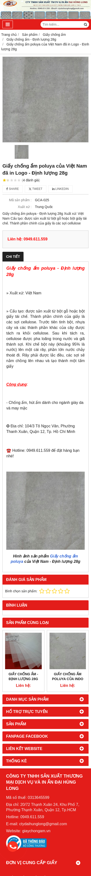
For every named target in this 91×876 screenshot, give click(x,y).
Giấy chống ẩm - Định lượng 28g (23, 676)
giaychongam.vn (36, 831)
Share (12, 189)
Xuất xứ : (25, 207)
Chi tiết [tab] (13, 257)
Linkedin (60, 189)
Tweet (35, 189)
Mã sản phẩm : (20, 200)
